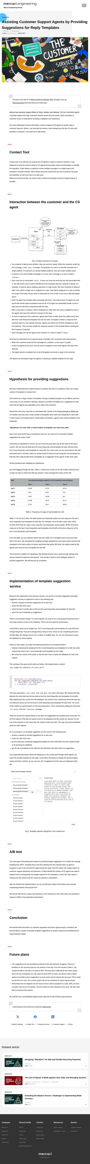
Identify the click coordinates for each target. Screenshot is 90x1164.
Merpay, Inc (5, 1131)
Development (16, 31)
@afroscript (46, 1007)
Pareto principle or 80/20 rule (67, 411)
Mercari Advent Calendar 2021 (42, 100)
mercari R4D (22, 1142)
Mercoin (4, 1138)
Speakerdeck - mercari (60, 1131)
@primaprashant (18, 103)
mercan (21, 1127)
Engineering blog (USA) (25, 1146)
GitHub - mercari (58, 1127)
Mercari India (5, 1142)
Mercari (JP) (39, 1131)
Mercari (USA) (40, 1135)
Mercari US (5, 1135)
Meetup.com (74, 1131)
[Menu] (84, 5)
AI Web (21, 1135)
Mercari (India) (40, 1138)
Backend (6, 31)
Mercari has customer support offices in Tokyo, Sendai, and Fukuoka (34, 112)
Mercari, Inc (5, 1127)
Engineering (39, 1127)
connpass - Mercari (76, 1127)
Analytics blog (22, 1138)
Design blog (22, 1131)
